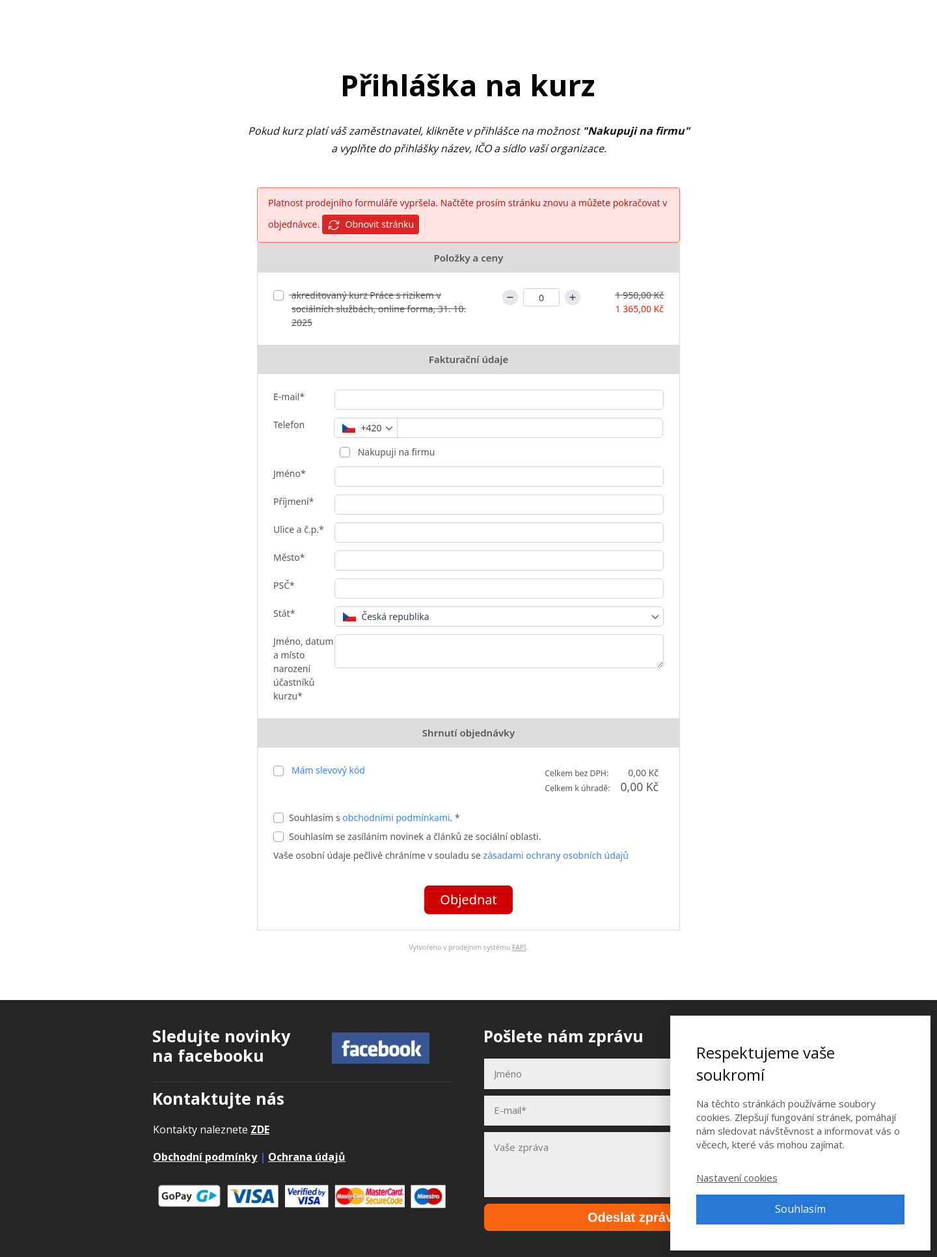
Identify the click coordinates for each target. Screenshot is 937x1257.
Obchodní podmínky (205, 1157)
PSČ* (284, 585)
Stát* (284, 613)
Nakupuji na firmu (395, 452)
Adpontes (82, 19)
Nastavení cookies (737, 1177)
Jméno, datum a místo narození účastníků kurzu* (303, 668)
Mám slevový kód (328, 770)
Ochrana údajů (307, 1157)
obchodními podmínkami (396, 817)
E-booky (675, 19)
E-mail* (289, 396)
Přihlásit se (855, 19)
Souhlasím (800, 1209)
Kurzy (621, 19)
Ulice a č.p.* (298, 529)
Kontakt (789, 19)
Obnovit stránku (370, 225)
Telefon (289, 424)
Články (731, 19)
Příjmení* (293, 501)
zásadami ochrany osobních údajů (556, 855)
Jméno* (289, 473)
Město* (289, 557)
